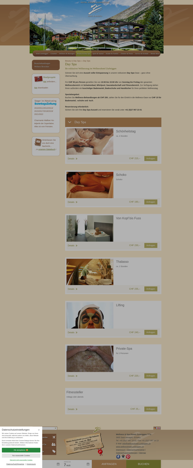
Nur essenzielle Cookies (21, 456)
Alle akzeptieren (21, 450)
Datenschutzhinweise (15, 464)
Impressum (31, 464)
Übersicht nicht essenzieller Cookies (21, 460)
